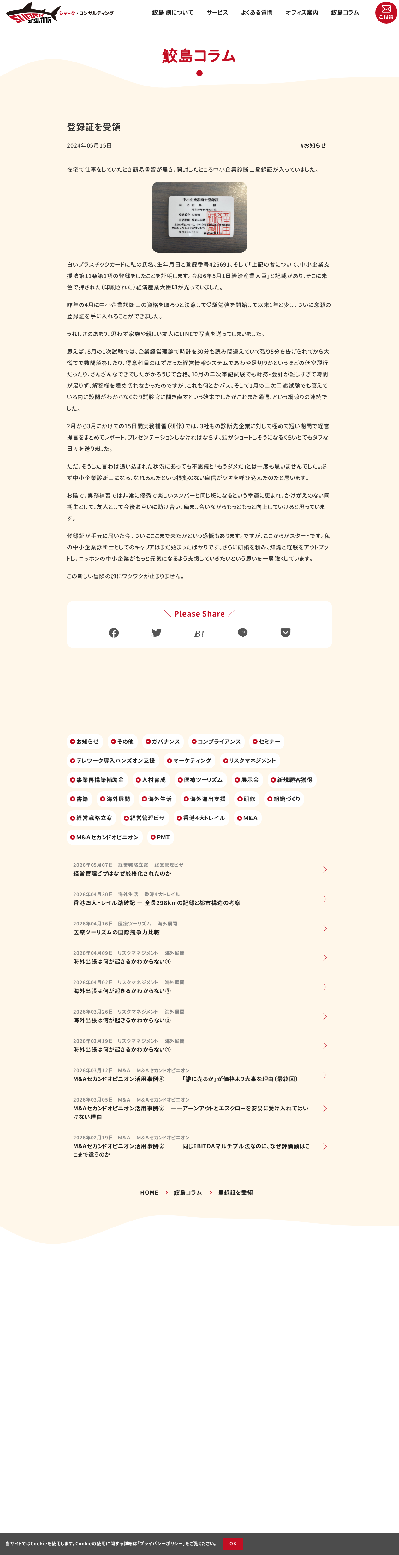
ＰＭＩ (163, 837)
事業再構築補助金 (100, 780)
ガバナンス (166, 742)
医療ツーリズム (203, 780)
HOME (149, 1193)
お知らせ (315, 146)
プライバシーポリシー (161, 1543)
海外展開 (118, 799)
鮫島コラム (188, 1193)
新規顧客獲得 (295, 780)
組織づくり (287, 799)
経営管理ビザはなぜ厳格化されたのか (122, 874)
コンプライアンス (219, 742)
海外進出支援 (208, 799)
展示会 (250, 780)
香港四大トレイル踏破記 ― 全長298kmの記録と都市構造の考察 (157, 903)
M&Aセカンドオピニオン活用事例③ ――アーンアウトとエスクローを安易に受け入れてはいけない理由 (191, 1112)
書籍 (82, 799)
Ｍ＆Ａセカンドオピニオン (107, 837)
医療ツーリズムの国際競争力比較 (116, 932)
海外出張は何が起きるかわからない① (122, 1050)
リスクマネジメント (252, 761)
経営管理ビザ (147, 818)
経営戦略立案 (94, 818)
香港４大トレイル (204, 818)
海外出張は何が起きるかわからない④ (122, 962)
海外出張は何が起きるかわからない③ (122, 991)
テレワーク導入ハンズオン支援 (115, 761)
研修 (250, 799)
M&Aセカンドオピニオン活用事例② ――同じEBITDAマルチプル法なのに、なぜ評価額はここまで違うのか (191, 1150)
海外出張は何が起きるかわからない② (122, 1020)
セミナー (270, 742)
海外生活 (160, 799)
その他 (125, 742)
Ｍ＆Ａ (250, 818)
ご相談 (386, 17)
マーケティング (192, 761)
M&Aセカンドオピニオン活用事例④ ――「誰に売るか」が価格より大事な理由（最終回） (185, 1079)
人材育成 (154, 780)
